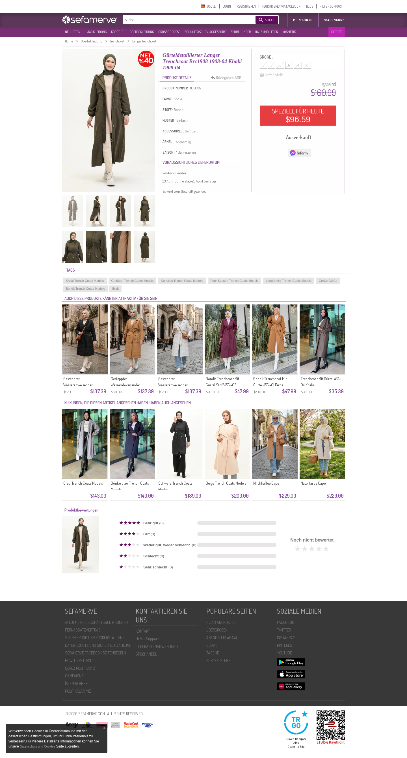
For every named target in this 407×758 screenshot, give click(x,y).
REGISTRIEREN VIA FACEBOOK (281, 6)
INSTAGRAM (286, 637)
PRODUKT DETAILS (177, 77)
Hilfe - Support (147, 638)
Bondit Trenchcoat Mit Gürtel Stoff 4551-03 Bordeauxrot (222, 385)
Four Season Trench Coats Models (235, 280)
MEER (247, 32)
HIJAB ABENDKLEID (221, 622)
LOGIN (226, 6)
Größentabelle (271, 75)
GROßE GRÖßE (169, 32)
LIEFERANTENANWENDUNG (157, 646)
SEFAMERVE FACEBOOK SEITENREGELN (95, 652)
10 (280, 65)
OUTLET (336, 32)
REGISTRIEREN (246, 6)
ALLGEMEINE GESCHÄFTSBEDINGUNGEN (96, 622)
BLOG (309, 6)
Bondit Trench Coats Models (85, 288)
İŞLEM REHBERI (76, 683)
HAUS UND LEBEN (266, 32)
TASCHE (212, 652)
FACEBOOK (285, 622)
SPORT (235, 32)
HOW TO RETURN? (78, 660)
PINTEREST (285, 645)
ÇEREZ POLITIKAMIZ (80, 668)
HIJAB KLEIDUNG (96, 32)
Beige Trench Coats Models (226, 483)
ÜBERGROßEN (217, 630)
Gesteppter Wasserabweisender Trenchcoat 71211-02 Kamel (130, 385)
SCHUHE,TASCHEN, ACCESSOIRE (205, 32)
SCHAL (211, 645)
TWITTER (284, 630)
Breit (115, 288)
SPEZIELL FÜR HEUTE (298, 115)
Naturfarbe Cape (313, 483)
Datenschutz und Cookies (38, 746)
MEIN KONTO (303, 20)
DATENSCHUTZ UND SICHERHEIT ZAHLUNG (98, 645)
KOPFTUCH (118, 32)
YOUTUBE (284, 652)
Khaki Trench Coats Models (85, 280)
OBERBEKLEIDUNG (142, 32)
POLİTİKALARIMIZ (78, 691)
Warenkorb (334, 20)
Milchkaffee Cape (266, 483)
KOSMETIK (289, 32)
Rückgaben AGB (227, 77)
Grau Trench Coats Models (83, 483)
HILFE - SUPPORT (330, 6)
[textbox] (184, 19)
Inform (298, 152)
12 (289, 65)
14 (298, 65)
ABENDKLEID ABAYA (221, 637)
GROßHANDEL (146, 654)
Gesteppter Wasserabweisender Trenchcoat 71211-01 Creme (178, 385)
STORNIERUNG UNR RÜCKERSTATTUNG (95, 637)
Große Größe (328, 280)
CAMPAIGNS (74, 675)
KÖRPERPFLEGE (218, 660)
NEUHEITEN (72, 32)
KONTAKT (143, 631)
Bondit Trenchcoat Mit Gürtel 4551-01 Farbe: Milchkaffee (270, 385)
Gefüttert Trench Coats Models (132, 280)
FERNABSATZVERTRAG (83, 630)
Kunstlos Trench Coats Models (182, 280)
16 (307, 65)
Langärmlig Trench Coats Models (288, 280)
